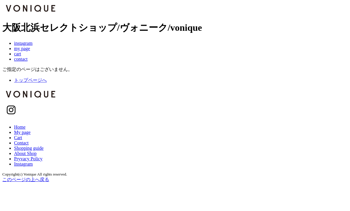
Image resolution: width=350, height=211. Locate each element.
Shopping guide (29, 148)
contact (21, 59)
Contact (21, 142)
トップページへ (30, 80)
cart (17, 53)
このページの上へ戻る (25, 179)
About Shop (25, 153)
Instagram (23, 163)
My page (22, 132)
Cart (18, 137)
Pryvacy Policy (28, 158)
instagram (23, 43)
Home (19, 127)
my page (22, 48)
